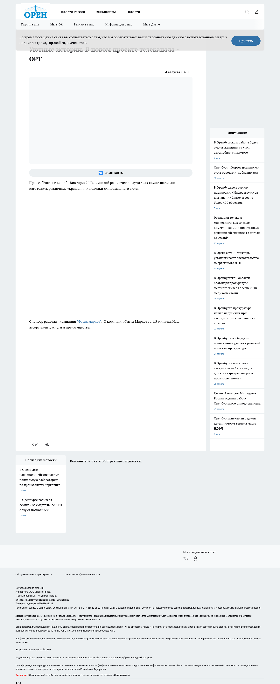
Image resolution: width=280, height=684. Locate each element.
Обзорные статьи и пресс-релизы (34, 564)
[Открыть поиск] (247, 12)
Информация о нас (118, 24)
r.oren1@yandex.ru (59, 589)
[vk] (35, 444)
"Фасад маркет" (89, 321)
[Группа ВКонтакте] (110, 173)
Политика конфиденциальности (82, 564)
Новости (133, 12)
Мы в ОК (56, 24)
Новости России (72, 12)
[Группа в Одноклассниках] (195, 548)
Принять (246, 41)
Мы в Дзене (151, 24)
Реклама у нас (84, 24)
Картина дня (30, 24)
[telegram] (48, 444)
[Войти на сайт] (257, 12)
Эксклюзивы (106, 12)
